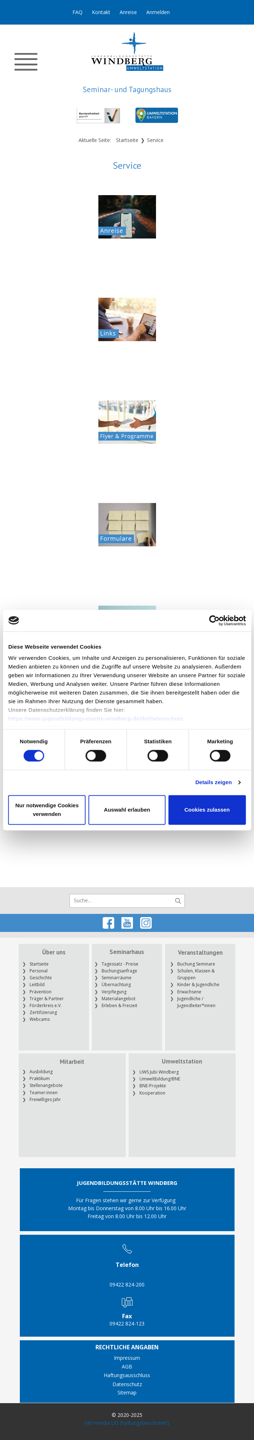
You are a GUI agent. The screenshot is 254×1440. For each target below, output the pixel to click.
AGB (127, 1366)
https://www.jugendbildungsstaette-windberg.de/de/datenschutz (95, 718)
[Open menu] (26, 62)
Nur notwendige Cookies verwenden (47, 809)
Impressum (127, 1357)
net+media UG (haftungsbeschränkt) (127, 1422)
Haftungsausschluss (127, 1375)
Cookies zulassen (207, 810)
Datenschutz (127, 1384)
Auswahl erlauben (127, 810)
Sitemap (127, 1392)
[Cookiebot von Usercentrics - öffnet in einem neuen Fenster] (214, 620)
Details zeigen (213, 782)
